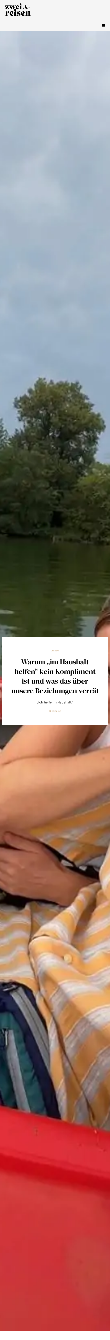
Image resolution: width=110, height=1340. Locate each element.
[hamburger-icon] (103, 25)
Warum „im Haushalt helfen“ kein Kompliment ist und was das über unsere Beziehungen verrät (55, 676)
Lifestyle (55, 650)
